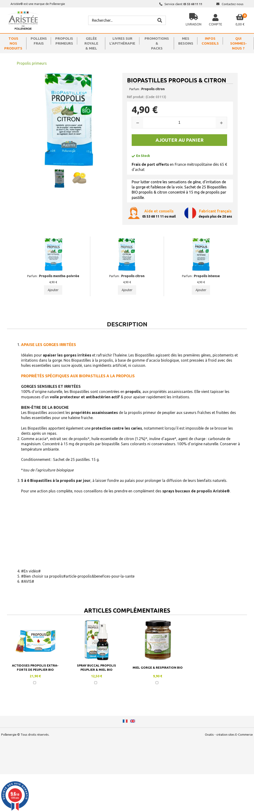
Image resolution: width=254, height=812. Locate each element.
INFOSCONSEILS (210, 40)
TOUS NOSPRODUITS (13, 43)
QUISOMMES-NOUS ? (238, 43)
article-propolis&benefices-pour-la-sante (100, 576)
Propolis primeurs (32, 63)
